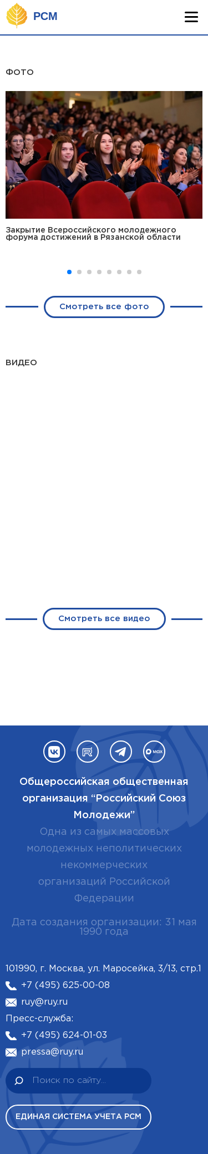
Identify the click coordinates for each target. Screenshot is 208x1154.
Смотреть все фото (104, 306)
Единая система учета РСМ (78, 1116)
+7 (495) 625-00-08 (65, 985)
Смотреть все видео (104, 655)
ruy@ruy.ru (44, 1002)
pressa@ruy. (47, 1052)
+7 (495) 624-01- (58, 1035)
